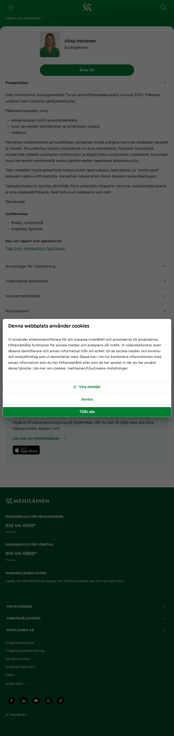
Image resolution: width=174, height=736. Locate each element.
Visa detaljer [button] (86, 387)
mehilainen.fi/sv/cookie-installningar (98, 368)
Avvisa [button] (87, 399)
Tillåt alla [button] (87, 412)
